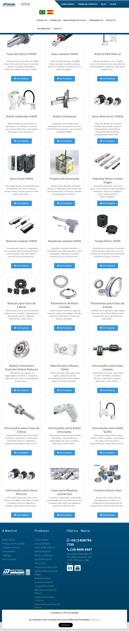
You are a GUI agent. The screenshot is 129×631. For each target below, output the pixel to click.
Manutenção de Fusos (74, 20)
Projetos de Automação (46, 567)
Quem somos (67, 4)
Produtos (42, 20)
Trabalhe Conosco (87, 4)
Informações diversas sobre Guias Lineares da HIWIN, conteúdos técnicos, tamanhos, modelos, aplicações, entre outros (108, 377)
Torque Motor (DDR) (44, 585)
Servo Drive (40, 563)
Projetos (111, 20)
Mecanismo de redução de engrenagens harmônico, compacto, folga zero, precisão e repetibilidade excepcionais (21, 377)
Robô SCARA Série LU (45, 547)
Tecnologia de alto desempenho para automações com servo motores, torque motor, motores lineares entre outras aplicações (21, 189)
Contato (57, 28)
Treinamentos (96, 20)
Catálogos (7, 555)
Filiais (113, 4)
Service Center (9, 559)
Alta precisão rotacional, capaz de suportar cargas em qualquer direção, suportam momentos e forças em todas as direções (64, 314)
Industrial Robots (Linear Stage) (46, 573)
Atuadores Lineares (44, 582)
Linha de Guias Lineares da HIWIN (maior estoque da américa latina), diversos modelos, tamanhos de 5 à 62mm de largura (64, 65)
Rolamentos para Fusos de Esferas (47, 606)
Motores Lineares (43, 578)
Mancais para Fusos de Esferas (45, 591)
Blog (103, 4)
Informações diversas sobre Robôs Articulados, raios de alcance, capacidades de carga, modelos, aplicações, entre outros (65, 439)
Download (55, 20)
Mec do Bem (52, 4)
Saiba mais (95, 619)
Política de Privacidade (13, 543)
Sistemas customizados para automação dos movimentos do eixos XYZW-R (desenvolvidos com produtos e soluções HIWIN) (64, 127)
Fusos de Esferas (42, 543)
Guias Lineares (41, 539)
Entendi (66, 625)
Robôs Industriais (43, 551)
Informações (44, 28)
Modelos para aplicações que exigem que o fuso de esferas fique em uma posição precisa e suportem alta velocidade (108, 314)
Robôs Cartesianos (43, 555)
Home (40, 4)
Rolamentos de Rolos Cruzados (45, 598)
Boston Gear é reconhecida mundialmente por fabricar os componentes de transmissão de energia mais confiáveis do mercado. (106, 501)
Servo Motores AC (43, 559)
